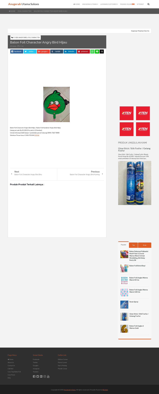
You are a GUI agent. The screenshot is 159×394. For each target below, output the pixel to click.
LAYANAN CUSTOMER (109, 4)
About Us (11, 362)
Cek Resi (10, 369)
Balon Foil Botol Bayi (137, 266)
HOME (76, 4)
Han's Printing (62, 365)
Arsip (144, 245)
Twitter (35, 362)
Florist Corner (62, 362)
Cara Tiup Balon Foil (14, 372)
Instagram (36, 369)
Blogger (105, 390)
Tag (133, 245)
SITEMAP (140, 4)
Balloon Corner (63, 359)
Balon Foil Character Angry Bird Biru (28, 174)
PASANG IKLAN (127, 4)
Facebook (36, 359)
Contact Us (11, 365)
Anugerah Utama (70, 390)
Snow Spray (133, 302)
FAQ (9, 378)
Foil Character (24, 11)
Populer (123, 245)
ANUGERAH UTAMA (90, 4)
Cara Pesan (11, 375)
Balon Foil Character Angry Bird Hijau (50, 11)
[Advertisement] (79, 21)
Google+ (35, 365)
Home (12, 11)
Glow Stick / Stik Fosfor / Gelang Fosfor (134, 149)
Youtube (35, 372)
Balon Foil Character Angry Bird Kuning (85, 174)
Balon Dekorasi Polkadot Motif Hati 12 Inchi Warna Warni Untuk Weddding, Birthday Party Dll (138, 255)
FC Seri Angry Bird (20, 37)
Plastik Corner (62, 369)
